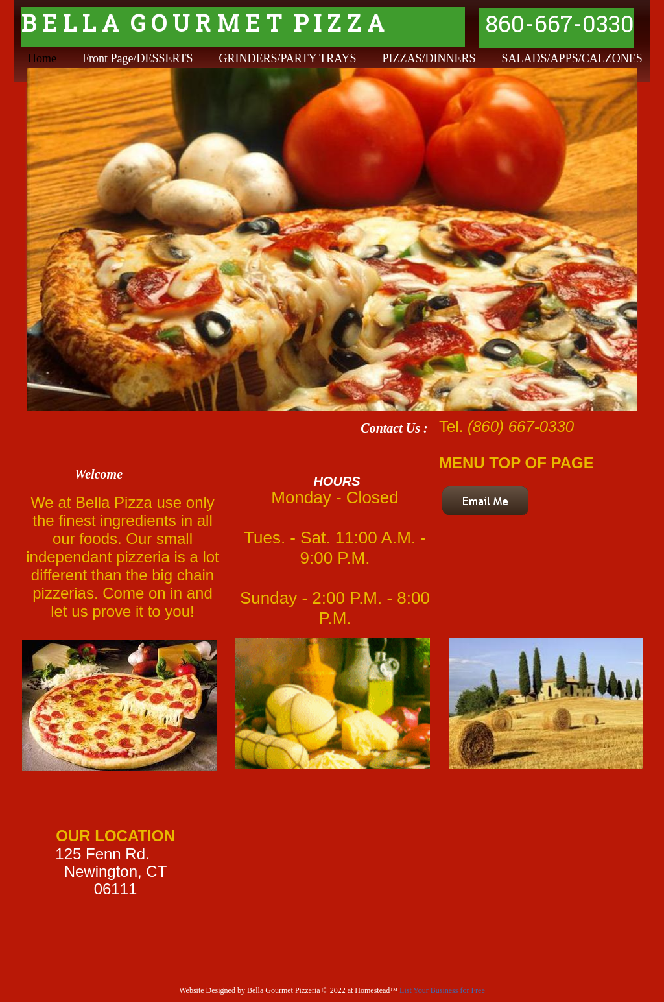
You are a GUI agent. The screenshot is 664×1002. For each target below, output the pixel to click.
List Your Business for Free (442, 990)
